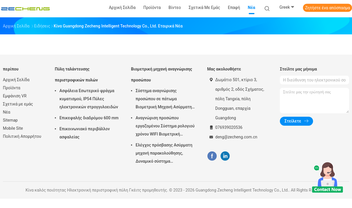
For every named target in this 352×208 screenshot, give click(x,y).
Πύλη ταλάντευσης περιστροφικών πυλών (76, 74)
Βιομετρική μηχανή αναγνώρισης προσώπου (161, 74)
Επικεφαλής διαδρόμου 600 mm (89, 118)
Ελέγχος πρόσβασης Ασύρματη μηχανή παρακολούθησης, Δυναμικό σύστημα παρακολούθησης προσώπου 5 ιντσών (164, 154)
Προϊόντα (11, 88)
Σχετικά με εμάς (18, 104)
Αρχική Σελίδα (16, 79)
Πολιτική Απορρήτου (22, 136)
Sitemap (10, 120)
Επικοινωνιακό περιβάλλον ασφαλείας (84, 133)
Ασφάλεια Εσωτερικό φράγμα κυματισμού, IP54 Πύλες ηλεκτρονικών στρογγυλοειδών (88, 98)
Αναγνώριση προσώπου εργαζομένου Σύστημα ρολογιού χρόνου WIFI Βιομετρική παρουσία (165, 127)
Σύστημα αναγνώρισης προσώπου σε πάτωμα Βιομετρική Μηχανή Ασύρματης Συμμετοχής (165, 99)
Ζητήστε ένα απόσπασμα (327, 7)
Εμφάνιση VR (15, 96)
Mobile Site (13, 128)
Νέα (6, 112)
